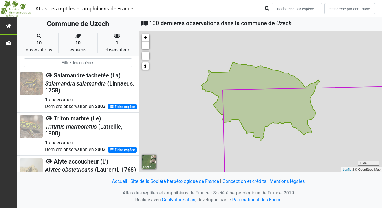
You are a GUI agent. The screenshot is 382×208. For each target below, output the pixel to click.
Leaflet (347, 169)
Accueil (119, 181)
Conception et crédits (244, 181)
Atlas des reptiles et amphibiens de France (84, 8)
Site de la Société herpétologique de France (175, 181)
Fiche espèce (122, 107)
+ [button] (145, 37)
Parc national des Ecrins (256, 200)
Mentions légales (287, 181)
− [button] (145, 45)
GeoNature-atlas (178, 200)
